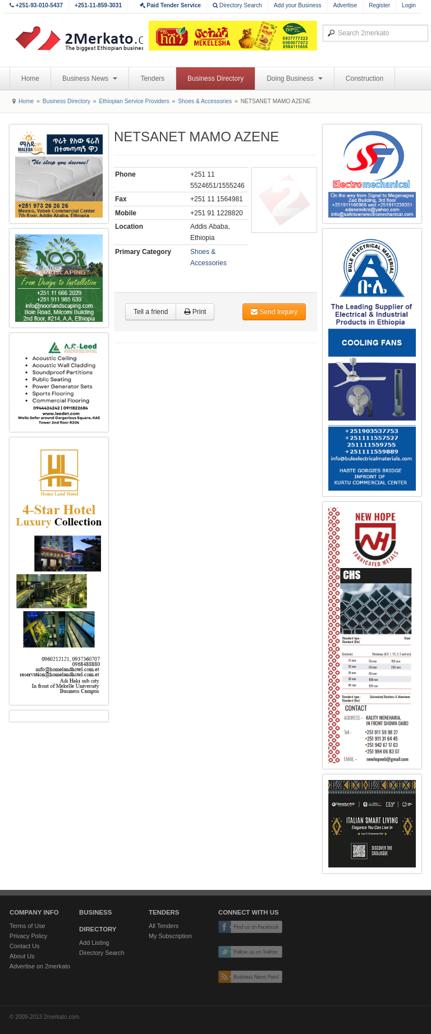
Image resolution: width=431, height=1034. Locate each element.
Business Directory (215, 78)
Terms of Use (27, 925)
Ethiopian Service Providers (134, 101)
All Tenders (163, 925)
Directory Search (237, 5)
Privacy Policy (28, 936)
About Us (22, 956)
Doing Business (295, 78)
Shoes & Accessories (205, 101)
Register (379, 5)
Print (195, 312)
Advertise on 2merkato (40, 966)
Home (30, 78)
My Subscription (170, 936)
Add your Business (298, 5)
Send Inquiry (274, 312)
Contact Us (24, 946)
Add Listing (94, 942)
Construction (364, 78)
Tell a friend (151, 312)
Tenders (152, 78)
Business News (89, 78)
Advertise (345, 5)
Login (409, 5)
